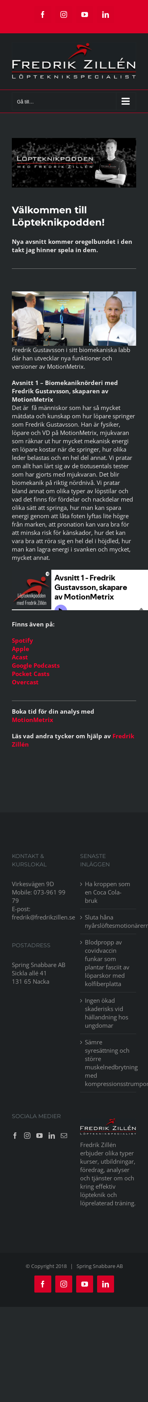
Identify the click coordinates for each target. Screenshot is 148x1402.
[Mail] (64, 1135)
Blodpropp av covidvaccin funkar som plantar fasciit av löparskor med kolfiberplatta (107, 963)
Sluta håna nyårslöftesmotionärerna (109, 921)
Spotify (22, 640)
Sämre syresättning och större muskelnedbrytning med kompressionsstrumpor (109, 1063)
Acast (20, 657)
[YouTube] (39, 1135)
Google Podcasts (36, 665)
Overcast (25, 682)
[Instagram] (27, 1135)
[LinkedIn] (52, 1135)
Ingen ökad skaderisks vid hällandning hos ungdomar (106, 1012)
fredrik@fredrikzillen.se (43, 917)
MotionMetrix (32, 720)
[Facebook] (15, 1135)
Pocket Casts (30, 674)
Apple (20, 649)
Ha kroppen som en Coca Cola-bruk (107, 892)
